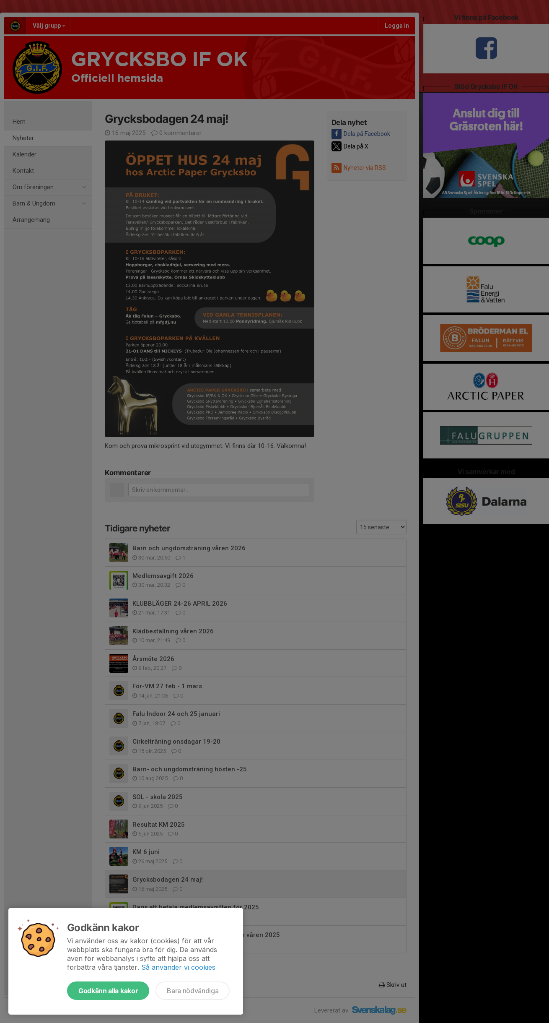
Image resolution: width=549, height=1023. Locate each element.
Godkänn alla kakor (108, 991)
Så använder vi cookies (178, 967)
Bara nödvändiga (192, 991)
